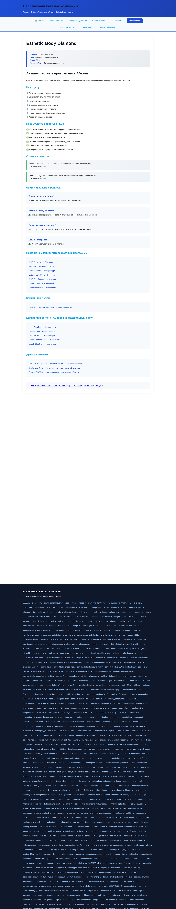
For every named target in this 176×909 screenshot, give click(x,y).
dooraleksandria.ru (98, 653)
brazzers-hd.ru (39, 671)
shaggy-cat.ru (86, 639)
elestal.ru (61, 626)
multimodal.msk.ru (145, 799)
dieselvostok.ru (54, 790)
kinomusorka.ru (39, 763)
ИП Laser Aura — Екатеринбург (42, 271)
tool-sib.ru (27, 859)
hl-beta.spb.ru (96, 786)
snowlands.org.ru (73, 895)
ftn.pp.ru (50, 868)
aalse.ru (60, 703)
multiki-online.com (87, 795)
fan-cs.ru (59, 859)
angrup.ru (94, 813)
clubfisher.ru (146, 740)
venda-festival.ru (66, 653)
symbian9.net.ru (85, 859)
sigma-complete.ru (48, 886)
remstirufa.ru (28, 744)
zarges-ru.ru (86, 758)
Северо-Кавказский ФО (107, 27)
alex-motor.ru (54, 836)
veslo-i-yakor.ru (140, 735)
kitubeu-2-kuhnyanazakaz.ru (123, 671)
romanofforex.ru (29, 817)
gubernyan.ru (60, 872)
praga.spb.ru (86, 767)
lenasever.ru (112, 626)
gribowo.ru (119, 630)
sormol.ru (52, 621)
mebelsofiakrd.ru (113, 895)
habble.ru (141, 621)
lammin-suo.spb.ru (123, 781)
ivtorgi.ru (97, 877)
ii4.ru (83, 872)
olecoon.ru (96, 617)
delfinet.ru (41, 626)
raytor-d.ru (129, 644)
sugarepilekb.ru (116, 840)
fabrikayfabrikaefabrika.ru (87, 667)
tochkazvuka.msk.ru (56, 831)
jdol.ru (123, 749)
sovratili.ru (86, 617)
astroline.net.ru (67, 836)
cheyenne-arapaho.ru (96, 881)
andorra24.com (105, 872)
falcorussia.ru (98, 767)
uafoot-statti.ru (57, 649)
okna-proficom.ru (29, 758)
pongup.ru (69, 630)
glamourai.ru (147, 863)
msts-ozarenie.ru (29, 845)
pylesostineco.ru (138, 840)
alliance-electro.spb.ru (58, 772)
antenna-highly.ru (114, 653)
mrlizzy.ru (101, 895)
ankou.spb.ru (143, 795)
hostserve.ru (81, 621)
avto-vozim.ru (28, 772)
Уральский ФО (117, 21)
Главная (26, 12)
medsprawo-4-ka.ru (74, 662)
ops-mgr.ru (128, 639)
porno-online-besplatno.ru (33, 726)
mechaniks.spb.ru (137, 891)
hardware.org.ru (59, 813)
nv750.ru (26, 722)
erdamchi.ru (39, 744)
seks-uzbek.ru (64, 617)
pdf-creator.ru (38, 799)
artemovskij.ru (57, 845)
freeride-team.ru (70, 607)
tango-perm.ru (56, 795)
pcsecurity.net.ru (146, 854)
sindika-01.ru (123, 649)
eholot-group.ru (91, 886)
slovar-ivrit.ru (107, 726)
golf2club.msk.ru (108, 799)
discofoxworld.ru (43, 630)
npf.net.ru (122, 804)
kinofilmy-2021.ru (59, 749)
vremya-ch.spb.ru (74, 877)
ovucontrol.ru (28, 731)
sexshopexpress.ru (97, 607)
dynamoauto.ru (119, 831)
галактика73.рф (55, 827)
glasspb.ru (97, 630)
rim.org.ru (136, 863)
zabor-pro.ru (41, 868)
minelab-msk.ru (41, 662)
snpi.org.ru (27, 786)
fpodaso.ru (139, 612)
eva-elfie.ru (91, 735)
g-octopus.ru (129, 703)
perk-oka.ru (117, 703)
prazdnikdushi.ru (56, 603)
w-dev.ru (79, 790)
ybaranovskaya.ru (54, 863)
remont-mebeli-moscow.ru (118, 740)
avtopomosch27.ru (30, 713)
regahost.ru (107, 776)
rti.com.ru (56, 854)
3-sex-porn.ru (28, 658)
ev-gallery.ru (108, 639)
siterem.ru (39, 840)
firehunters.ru (108, 630)
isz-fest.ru (60, 804)
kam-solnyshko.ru (79, 881)
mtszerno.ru (27, 900)
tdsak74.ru (96, 772)
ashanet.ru (59, 717)
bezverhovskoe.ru (30, 850)
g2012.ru (68, 639)
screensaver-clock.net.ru (85, 804)
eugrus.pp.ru (28, 776)
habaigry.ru (27, 804)
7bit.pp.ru (131, 804)
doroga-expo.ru (71, 726)
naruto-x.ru (41, 708)
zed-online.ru (143, 667)
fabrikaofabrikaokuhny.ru (140, 681)
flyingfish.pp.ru (98, 900)
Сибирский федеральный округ (42, 12)
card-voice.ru (101, 699)
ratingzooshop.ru (116, 845)
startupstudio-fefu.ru (72, 758)
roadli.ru (123, 713)
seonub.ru (53, 754)
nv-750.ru (43, 713)
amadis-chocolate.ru (139, 763)
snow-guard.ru (132, 699)
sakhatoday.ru (64, 799)
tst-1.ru (76, 639)
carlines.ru (143, 831)
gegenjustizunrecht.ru (101, 758)
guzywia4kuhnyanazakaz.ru (118, 681)
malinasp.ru (119, 790)
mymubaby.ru (124, 786)
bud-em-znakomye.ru (46, 612)
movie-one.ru (106, 703)
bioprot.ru (81, 904)
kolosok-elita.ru (119, 776)
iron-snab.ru (127, 772)
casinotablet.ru (88, 740)
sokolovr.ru (131, 749)
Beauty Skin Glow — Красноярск (42, 344)
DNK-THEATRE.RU (121, 891)
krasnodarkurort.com (94, 854)
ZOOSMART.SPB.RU (58, 850)
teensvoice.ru (49, 735)
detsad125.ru (127, 836)
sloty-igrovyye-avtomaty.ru (45, 731)
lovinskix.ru (123, 626)
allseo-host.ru (71, 644)
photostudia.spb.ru (111, 850)
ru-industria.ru (134, 754)
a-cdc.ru (59, 612)
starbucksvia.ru (29, 626)
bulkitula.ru (138, 630)
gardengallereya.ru (43, 854)
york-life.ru (58, 726)
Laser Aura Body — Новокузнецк (42, 327)
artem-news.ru (67, 854)
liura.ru (88, 630)
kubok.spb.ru (141, 813)
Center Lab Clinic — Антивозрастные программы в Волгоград (54, 368)
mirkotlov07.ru (106, 904)
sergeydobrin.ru (40, 831)
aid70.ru (80, 845)
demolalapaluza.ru (75, 749)
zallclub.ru (132, 799)
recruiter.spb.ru (105, 813)
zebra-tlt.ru (145, 754)
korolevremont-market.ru (91, 612)
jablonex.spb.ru (43, 891)
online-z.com (129, 817)
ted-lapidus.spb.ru (131, 881)
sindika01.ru (53, 653)
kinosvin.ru (129, 790)
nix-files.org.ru (51, 799)
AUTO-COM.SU (97, 817)
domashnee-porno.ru (77, 735)
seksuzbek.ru (51, 617)
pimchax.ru (27, 671)
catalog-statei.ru (116, 877)
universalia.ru (100, 740)
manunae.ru (80, 722)
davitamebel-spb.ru (82, 827)
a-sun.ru (50, 895)
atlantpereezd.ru (29, 612)
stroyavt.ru (72, 772)
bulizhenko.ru (127, 895)
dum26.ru (43, 881)
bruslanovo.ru (28, 840)
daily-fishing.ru (40, 900)
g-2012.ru (118, 639)
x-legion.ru (142, 649)
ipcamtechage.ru (29, 895)
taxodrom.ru (116, 868)
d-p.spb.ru (44, 827)
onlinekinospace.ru (54, 758)
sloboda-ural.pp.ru (82, 817)
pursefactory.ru (53, 708)
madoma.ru (116, 722)
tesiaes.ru (27, 808)
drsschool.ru (43, 850)
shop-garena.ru (69, 635)
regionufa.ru (54, 740)
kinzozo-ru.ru (107, 772)
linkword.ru (66, 891)
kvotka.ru (117, 772)
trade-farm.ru (70, 717)
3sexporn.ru (124, 658)
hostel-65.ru (70, 621)
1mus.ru (133, 658)
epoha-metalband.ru (140, 786)
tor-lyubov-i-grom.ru (69, 708)
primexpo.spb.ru (56, 776)
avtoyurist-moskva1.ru (42, 813)
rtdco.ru (52, 699)
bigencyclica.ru (62, 781)
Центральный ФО (57, 21)
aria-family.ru (113, 713)
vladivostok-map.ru (115, 676)
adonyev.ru (117, 617)
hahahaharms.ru (56, 639)
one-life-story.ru (107, 635)
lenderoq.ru (27, 831)
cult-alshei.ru (79, 863)
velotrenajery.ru (88, 626)
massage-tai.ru (42, 754)
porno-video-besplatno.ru (124, 726)
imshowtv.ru (108, 854)
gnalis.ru (128, 630)
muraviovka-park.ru (68, 744)
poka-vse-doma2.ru (43, 644)
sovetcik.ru (41, 863)
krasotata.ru (44, 603)
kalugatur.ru (141, 804)
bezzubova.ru (84, 831)
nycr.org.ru (52, 877)
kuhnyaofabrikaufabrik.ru (101, 671)
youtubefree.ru (100, 713)
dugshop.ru (84, 786)
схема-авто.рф (73, 813)
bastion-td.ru (90, 822)
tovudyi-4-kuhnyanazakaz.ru (133, 662)
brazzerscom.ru (29, 667)
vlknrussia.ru (94, 676)
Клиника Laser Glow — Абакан (41, 266)
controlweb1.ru (84, 772)
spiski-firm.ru (142, 758)
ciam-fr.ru (92, 603)
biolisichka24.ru (75, 754)
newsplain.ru (44, 722)
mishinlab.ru (111, 621)
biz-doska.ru (112, 735)
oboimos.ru (132, 872)
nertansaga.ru (66, 713)
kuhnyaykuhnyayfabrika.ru (56, 685)
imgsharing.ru (61, 735)
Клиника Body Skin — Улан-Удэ (42, 331)
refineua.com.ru (79, 891)
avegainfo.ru (37, 781)
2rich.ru (60, 621)
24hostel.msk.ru (67, 790)
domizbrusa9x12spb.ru (99, 717)
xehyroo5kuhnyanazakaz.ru (64, 667)
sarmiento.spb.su (95, 781)
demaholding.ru (49, 703)
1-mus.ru (140, 653)
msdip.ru (115, 749)
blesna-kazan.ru (130, 827)
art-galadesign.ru (131, 822)
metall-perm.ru (91, 845)
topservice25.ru (47, 872)
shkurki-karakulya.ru (31, 767)
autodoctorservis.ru (113, 767)
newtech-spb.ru (144, 749)
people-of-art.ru (71, 831)
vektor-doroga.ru (73, 626)
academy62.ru (28, 854)
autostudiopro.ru (112, 607)
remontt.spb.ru (97, 850)
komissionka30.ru (137, 900)
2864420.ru (88, 662)
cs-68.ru (51, 676)
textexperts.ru (28, 749)
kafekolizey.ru (79, 840)
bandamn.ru (100, 658)
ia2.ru (79, 776)
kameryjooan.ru (44, 845)
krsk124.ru (130, 813)
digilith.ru (112, 731)
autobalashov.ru (118, 758)
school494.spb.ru (111, 786)
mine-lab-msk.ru (129, 653)
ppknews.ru (67, 863)
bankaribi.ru (142, 676)
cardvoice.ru (56, 722)
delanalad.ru (79, 713)
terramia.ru (136, 850)
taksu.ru (148, 731)
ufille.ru (34, 603)
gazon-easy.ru (102, 840)
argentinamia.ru (83, 703)
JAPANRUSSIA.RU (93, 863)
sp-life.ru (133, 649)
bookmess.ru (55, 891)
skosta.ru (41, 895)
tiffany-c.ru (144, 822)
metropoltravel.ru (125, 735)
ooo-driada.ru (115, 836)
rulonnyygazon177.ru (116, 699)
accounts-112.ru (140, 639)
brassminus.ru (28, 868)
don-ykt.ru (38, 735)
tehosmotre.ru (84, 644)
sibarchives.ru (141, 703)
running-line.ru (39, 786)
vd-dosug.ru (107, 617)
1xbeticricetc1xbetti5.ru (41, 649)
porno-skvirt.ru (140, 617)
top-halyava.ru (120, 635)
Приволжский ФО (99, 21)
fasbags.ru (79, 658)
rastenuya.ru (28, 607)
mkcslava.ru (51, 763)
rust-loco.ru (74, 786)
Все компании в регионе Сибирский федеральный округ (56, 385)
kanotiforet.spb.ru (48, 767)
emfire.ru (148, 612)
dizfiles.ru (89, 713)
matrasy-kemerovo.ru (44, 717)
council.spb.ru (50, 840)
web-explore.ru (136, 603)
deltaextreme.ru (93, 904)
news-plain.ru (54, 713)
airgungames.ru (58, 644)
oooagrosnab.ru (126, 612)
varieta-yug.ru (97, 644)
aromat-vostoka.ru (142, 817)
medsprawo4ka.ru (44, 667)
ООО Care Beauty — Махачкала (42, 279)
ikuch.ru (43, 877)
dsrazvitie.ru (127, 868)
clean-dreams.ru (99, 744)
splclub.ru (49, 726)
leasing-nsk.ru (52, 904)
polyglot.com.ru (91, 836)
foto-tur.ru (101, 735)
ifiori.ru (105, 877)
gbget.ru (90, 722)
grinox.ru (127, 840)
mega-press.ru (114, 603)
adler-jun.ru (89, 658)
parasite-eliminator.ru (31, 886)
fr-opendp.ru (65, 881)
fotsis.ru (94, 827)
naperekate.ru (83, 671)
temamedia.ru (132, 904)
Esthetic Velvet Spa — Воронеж (42, 275)
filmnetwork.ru (107, 790)
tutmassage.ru (62, 767)
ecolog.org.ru (74, 767)
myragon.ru (125, 850)
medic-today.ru (137, 731)
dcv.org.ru (128, 877)
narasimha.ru (127, 717)
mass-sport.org (29, 891)
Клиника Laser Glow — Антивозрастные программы (50, 307)
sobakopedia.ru (48, 804)
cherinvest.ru (116, 795)
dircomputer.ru (133, 744)
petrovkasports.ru (140, 722)
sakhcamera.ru (41, 772)
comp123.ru (27, 735)
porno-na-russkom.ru (96, 621)
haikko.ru (37, 804)
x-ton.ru (35, 722)
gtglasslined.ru (73, 872)
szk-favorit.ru (132, 831)
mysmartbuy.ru (29, 717)
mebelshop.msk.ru (63, 822)
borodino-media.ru (30, 740)
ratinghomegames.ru (31, 872)
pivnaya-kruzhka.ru (43, 749)
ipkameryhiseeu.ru (30, 881)
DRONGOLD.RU (116, 886)
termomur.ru (135, 740)
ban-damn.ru (40, 658)
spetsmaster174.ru (141, 877)
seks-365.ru (140, 726)
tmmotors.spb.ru (111, 859)
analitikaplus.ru (43, 817)
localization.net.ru (84, 900)
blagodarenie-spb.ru (102, 662)
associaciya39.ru (41, 776)
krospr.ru (26, 621)
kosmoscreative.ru (104, 822)
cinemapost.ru (81, 603)
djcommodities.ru (140, 717)
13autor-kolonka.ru (39, 621)
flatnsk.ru (26, 836)
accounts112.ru (134, 635)
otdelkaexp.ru (28, 822)
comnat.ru (113, 804)
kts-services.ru (98, 649)
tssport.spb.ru (91, 872)
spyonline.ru (55, 817)
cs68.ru (104, 676)
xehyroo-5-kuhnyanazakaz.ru (34, 676)
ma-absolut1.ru (137, 708)
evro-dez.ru (112, 708)
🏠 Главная (39, 21)
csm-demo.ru (28, 644)
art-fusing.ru (145, 904)
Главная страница (92, 385)
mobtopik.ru (133, 854)
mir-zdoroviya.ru (141, 836)
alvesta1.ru (27, 799)
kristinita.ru (121, 744)
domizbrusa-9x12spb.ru (32, 703)
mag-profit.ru (28, 904)
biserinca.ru (79, 854)
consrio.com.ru (144, 776)
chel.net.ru (64, 786)
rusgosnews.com (39, 790)
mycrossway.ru (120, 904)
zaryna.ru (76, 740)
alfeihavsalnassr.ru (102, 722)
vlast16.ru (74, 781)
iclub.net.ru (90, 840)
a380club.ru (70, 703)
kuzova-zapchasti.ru (91, 868)
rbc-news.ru (128, 617)
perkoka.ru (95, 703)
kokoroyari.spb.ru (116, 827)
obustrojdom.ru (29, 863)
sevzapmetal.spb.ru (114, 881)
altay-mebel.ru (105, 891)
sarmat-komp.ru (112, 763)
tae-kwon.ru (131, 776)
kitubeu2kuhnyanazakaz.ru (66, 671)
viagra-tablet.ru (67, 658)
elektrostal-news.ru (71, 612)
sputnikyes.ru (95, 799)
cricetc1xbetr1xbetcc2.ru (114, 644)
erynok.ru (42, 758)
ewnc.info (70, 804)
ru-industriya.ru (63, 731)
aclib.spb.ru (123, 900)
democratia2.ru (130, 886)
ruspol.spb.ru (53, 881)
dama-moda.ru (78, 886)
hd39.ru (62, 904)
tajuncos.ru (126, 722)
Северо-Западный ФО (78, 21)
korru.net (82, 781)
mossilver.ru (143, 827)
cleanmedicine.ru (93, 726)
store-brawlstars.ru (81, 653)
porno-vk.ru (76, 617)
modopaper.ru (68, 722)
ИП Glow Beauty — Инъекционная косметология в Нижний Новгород (57, 364)
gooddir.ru (68, 795)
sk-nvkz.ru (103, 886)
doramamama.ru (52, 744)
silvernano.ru (51, 626)
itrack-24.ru (83, 607)
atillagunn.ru (140, 644)
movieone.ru (101, 708)
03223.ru (26, 603)
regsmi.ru (96, 790)
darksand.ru (143, 658)
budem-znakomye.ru (110, 612)
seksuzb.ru (100, 681)
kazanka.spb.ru (50, 808)
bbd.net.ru (51, 822)
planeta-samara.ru (135, 713)
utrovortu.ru (130, 758)
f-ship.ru (87, 790)
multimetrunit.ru (38, 859)
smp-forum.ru (78, 822)
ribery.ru (81, 726)
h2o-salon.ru (141, 790)
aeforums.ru (121, 799)
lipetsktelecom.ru (65, 681)
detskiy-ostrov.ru (129, 795)
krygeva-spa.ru (52, 786)
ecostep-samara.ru (30, 827)
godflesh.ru (122, 754)
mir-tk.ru (84, 676)
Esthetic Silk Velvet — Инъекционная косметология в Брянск (54, 372)
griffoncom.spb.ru (98, 808)
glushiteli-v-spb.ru (54, 900)
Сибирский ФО (135, 21)
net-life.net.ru (146, 767)
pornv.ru (141, 607)
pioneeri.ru (124, 763)
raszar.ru (26, 681)
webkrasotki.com (103, 795)
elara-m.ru (27, 763)
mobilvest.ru (40, 822)
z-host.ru (50, 671)
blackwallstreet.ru (119, 872)
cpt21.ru (87, 776)
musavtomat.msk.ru (142, 859)
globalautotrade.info (144, 845)
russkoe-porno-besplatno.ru (82, 731)
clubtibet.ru (96, 831)
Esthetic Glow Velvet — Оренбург (42, 283)
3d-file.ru (26, 649)
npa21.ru (61, 877)
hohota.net (110, 817)
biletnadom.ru (130, 667)
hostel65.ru (79, 630)
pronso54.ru (101, 626)
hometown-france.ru (31, 635)
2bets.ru (61, 763)
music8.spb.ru (118, 813)
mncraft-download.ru (91, 754)
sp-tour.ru (50, 859)
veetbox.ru (69, 603)
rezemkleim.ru (28, 754)
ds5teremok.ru (111, 900)
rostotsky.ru (43, 740)
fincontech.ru (112, 658)
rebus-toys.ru (28, 662)
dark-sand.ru (111, 649)
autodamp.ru (115, 717)
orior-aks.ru (106, 831)
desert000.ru (87, 877)
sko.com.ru (68, 827)
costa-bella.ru (139, 772)
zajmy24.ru (116, 662)
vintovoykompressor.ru (75, 763)
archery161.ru (49, 781)
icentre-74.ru (40, 904)
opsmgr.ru (97, 639)
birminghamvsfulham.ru (95, 763)
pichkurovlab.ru (124, 731)
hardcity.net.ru (139, 868)
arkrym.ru (111, 744)
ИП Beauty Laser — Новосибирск (42, 288)
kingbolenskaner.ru (39, 836)
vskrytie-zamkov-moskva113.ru (44, 681)
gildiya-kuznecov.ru (65, 808)
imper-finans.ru (125, 863)
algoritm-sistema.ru (108, 754)
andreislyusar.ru (29, 708)
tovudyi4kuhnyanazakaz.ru (83, 681)
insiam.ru (26, 781)
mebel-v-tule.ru (121, 854)
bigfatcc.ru (132, 621)
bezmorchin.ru (70, 776)
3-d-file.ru (44, 639)
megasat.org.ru (69, 900)
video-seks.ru (130, 676)
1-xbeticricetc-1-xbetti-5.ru (51, 635)
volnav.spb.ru (101, 804)
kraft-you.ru (102, 603)
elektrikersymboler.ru (80, 799)
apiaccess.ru (129, 845)
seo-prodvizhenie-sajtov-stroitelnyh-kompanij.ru (75, 699)
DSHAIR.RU (98, 859)
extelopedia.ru (109, 781)
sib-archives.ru (29, 653)
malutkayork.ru (29, 795)
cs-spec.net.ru (92, 891)
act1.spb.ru (78, 836)
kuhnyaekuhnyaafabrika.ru (33, 685)
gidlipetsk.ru (103, 836)
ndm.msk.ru (103, 845)
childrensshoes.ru (89, 895)
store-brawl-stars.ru (83, 649)
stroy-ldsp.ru (60, 895)
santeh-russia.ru (70, 859)
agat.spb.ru (27, 813)
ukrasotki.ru (40, 617)
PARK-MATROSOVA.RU (133, 808)
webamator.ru (124, 708)
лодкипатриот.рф (65, 840)
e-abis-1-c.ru (41, 653)
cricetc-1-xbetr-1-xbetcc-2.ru (88, 635)
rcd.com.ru (71, 904)
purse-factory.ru (53, 658)
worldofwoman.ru (84, 744)
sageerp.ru (105, 868)
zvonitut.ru (63, 754)
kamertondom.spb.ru (131, 767)
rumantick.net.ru (140, 895)
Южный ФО (87, 27)
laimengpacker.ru (75, 868)
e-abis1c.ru (69, 649)
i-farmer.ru (142, 886)
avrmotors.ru (118, 822)
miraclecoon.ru (58, 630)
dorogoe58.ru (61, 868)
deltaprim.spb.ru (42, 795)
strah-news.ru (57, 607)
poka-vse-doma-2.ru (31, 639)
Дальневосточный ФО (68, 27)
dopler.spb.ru (70, 845)
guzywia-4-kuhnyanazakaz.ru (67, 676)
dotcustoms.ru (82, 717)
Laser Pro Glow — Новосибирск (42, 336)
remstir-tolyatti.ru (103, 749)
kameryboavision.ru (82, 808)
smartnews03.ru (29, 630)
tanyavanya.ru (89, 749)
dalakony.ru (73, 850)
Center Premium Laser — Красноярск (44, 340)
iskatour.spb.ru (138, 781)
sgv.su (76, 795)
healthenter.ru (146, 744)
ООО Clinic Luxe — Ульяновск (41, 262)
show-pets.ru (134, 626)
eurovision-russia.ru (42, 607)
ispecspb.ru (96, 776)
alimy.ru (119, 817)
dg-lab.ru (84, 813)
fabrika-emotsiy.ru (114, 808)
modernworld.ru (64, 886)
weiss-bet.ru (66, 740)
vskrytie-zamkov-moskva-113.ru (111, 667)
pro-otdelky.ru (28, 617)
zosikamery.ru (67, 817)
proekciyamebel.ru (110, 863)
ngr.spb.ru (27, 790)
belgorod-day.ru (101, 731)
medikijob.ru (85, 850)
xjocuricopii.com (126, 859)
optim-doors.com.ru (30, 877)
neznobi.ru (122, 621)
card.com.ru (37, 808)
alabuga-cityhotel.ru (129, 607)
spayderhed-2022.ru (86, 708)
